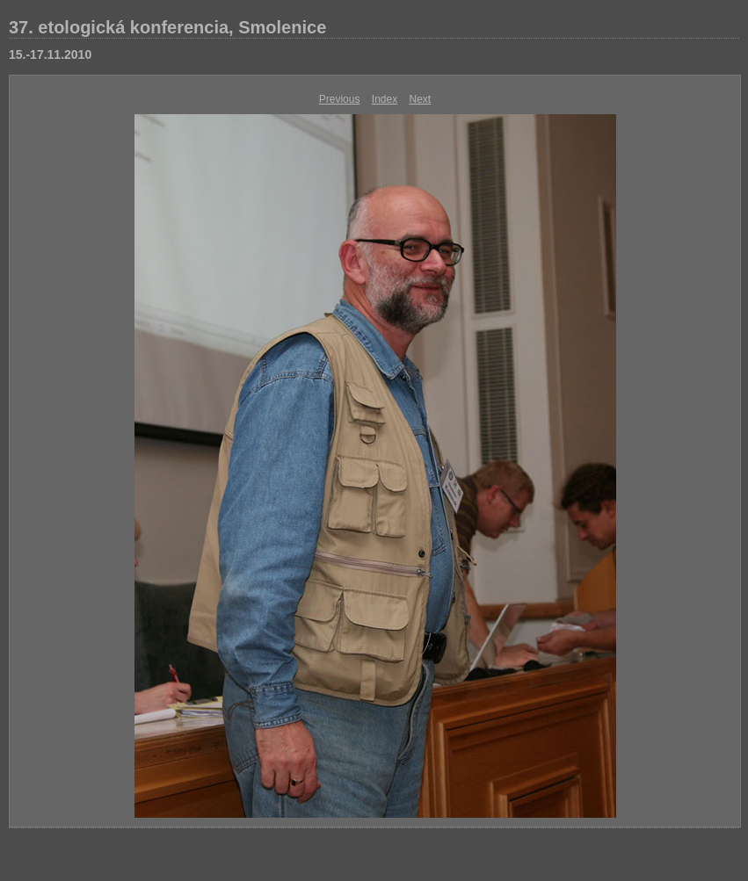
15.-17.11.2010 (50, 54)
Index (384, 99)
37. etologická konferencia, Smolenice (167, 27)
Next (421, 99)
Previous (339, 99)
